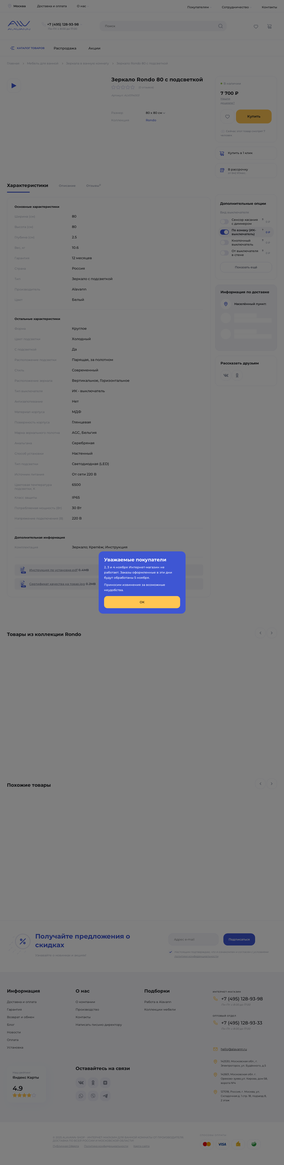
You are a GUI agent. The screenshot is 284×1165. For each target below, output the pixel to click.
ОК (142, 602)
